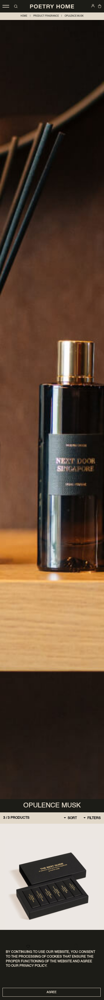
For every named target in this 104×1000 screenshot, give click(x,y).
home (24, 16)
